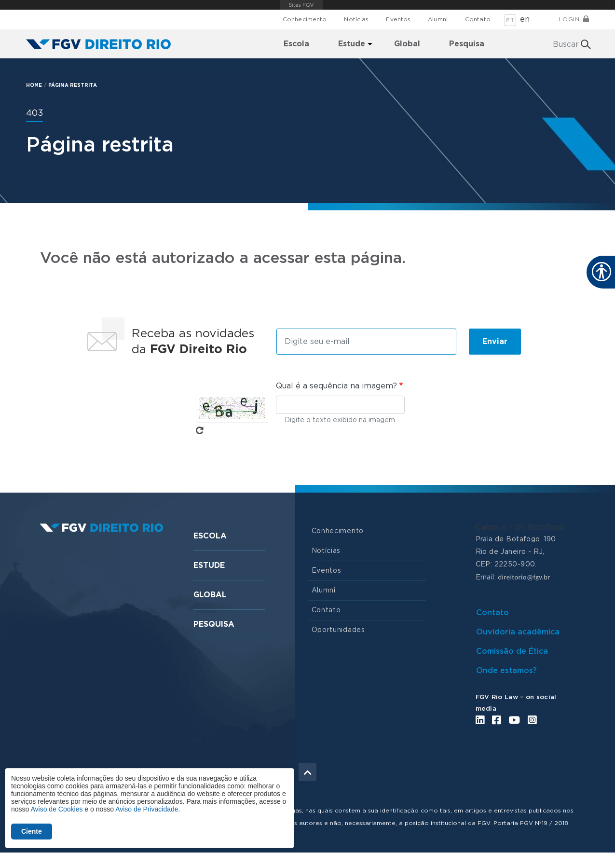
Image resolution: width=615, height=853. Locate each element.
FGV (301, 5)
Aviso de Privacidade (146, 809)
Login (569, 19)
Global (210, 595)
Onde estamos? (506, 670)
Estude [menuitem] (351, 44)
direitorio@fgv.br (524, 577)
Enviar (494, 341)
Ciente (31, 831)
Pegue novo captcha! (200, 430)
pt (510, 20)
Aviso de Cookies (56, 809)
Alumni (438, 19)
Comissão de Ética (512, 651)
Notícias (356, 19)
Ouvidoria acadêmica (518, 632)
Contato (478, 19)
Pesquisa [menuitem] (466, 44)
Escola (210, 536)
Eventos (398, 19)
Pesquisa (213, 624)
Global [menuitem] (407, 44)
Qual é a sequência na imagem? (336, 386)
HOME (34, 85)
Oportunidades (338, 630)
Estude (209, 565)
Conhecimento (305, 19)
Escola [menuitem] (296, 44)
